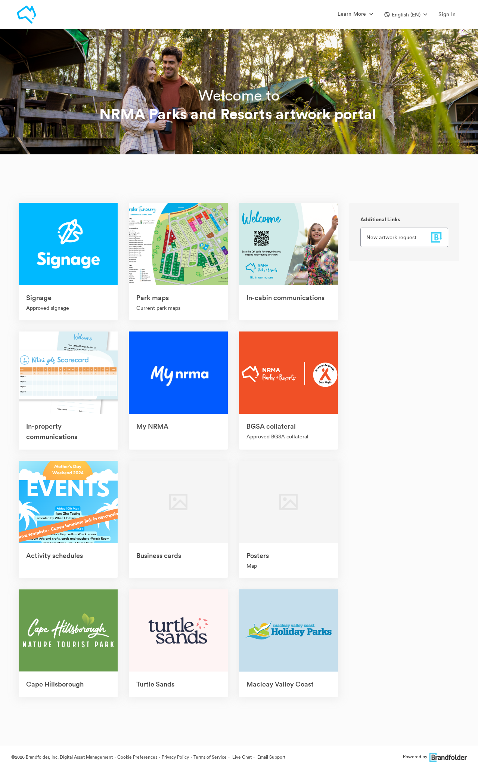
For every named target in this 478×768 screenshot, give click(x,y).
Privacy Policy (175, 757)
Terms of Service (210, 757)
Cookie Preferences (137, 757)
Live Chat (241, 757)
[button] (406, 14)
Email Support (270, 757)
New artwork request (391, 237)
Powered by (435, 756)
